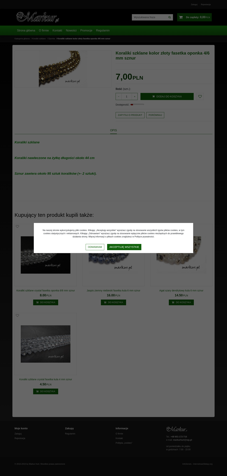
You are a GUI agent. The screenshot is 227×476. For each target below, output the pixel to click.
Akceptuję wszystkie (124, 247)
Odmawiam (95, 247)
